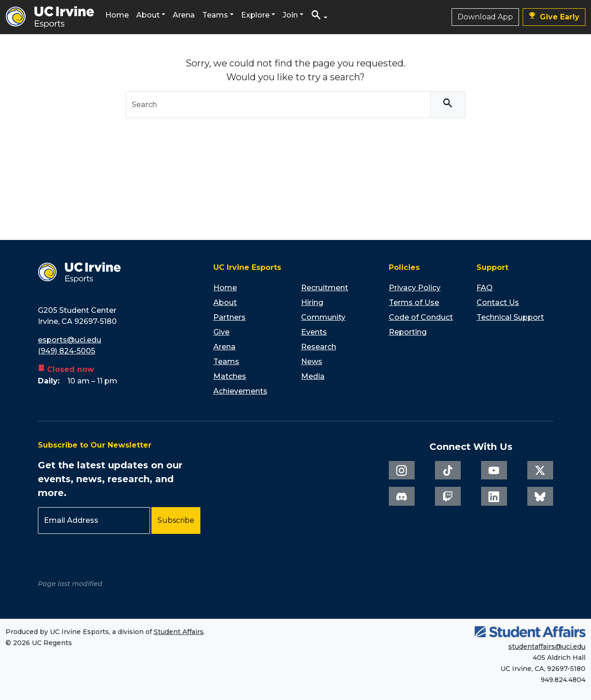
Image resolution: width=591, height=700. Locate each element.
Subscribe (175, 520)
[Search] (447, 105)
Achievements (240, 391)
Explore (255, 15)
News (311, 361)
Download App (485, 16)
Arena (184, 15)
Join (290, 15)
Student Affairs (179, 632)
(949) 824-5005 (66, 351)
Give (221, 332)
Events (314, 332)
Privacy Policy (414, 287)
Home (117, 15)
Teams (215, 15)
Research (318, 346)
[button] (319, 17)
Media (313, 376)
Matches (229, 376)
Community (323, 317)
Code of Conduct (421, 317)
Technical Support (510, 317)
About (148, 15)
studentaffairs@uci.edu (546, 646)
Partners (229, 317)
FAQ (484, 287)
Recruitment (324, 287)
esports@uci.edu (69, 339)
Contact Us (497, 302)
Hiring (312, 302)
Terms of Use (414, 302)
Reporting (408, 332)
